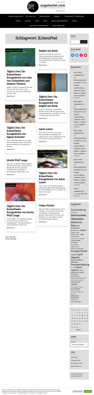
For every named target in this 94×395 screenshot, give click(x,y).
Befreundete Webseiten (60, 21)
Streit (37, 21)
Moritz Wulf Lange (17, 160)
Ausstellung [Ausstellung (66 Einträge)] (74, 212)
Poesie (18, 21)
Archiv (73, 342)
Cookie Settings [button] (77, 391)
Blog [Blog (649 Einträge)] (73, 225)
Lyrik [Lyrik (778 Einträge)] (80, 254)
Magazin (57, 16)
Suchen (83, 42)
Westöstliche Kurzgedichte (14, 50)
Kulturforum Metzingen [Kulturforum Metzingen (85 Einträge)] (77, 248)
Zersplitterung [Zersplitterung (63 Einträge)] (74, 299)
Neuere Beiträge (10, 239)
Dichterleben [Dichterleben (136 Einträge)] (75, 228)
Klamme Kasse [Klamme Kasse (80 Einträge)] (75, 246)
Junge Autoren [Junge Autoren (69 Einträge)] (75, 244)
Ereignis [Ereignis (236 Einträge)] (83, 230)
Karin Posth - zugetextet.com (79, 161)
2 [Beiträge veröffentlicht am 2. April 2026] (79, 313)
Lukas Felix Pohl (81, 194)
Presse (74, 21)
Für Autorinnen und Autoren (46, 152)
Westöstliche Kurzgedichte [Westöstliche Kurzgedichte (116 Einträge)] (75, 297)
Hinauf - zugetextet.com (79, 190)
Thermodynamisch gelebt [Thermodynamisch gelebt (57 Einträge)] (77, 287)
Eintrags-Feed (75, 360)
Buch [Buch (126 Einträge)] (78, 226)
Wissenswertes (45, 16)
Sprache (28, 21)
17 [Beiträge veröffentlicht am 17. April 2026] (82, 318)
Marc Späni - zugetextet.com (79, 132)
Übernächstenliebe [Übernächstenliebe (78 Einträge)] (76, 301)
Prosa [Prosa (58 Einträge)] (72, 267)
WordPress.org (76, 366)
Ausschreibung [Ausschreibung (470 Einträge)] (78, 210)
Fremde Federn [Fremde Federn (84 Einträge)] (75, 234)
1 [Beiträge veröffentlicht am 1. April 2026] (77, 313)
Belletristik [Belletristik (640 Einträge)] (76, 222)
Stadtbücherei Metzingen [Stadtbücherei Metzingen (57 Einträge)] (77, 280)
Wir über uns (30, 16)
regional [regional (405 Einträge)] (75, 270)
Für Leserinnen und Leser (13, 107)
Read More (11, 96)
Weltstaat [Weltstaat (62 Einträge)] (73, 294)
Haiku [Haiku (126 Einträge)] (82, 234)
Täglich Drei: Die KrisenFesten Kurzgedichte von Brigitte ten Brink (48, 101)
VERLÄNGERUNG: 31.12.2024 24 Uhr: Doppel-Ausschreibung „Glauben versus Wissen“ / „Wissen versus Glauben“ (80, 88)
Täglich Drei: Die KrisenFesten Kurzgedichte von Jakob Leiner (52, 178)
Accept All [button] (88, 391)
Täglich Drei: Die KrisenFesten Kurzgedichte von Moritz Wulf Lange (20, 211)
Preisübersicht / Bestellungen (74, 16)
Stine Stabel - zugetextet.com (79, 103)
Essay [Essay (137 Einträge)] (73, 232)
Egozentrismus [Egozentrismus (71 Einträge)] (75, 230)
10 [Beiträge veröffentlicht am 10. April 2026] (82, 315)
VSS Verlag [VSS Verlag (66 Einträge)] (74, 292)
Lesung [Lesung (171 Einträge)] (73, 254)
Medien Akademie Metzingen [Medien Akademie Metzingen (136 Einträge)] (77, 261)
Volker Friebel (46, 205)
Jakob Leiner (46, 129)
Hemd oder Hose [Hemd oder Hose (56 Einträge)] (75, 238)
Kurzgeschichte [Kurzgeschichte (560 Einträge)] (79, 251)
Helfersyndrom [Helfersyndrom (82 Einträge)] (75, 236)
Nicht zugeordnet (59, 25)
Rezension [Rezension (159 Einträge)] (74, 272)
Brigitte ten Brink (48, 51)
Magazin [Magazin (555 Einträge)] (75, 257)
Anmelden (74, 357)
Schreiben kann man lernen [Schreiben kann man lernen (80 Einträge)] (78, 278)
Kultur (45, 21)
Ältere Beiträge (10, 237)
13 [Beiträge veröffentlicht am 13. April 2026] (72, 318)
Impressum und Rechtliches (38, 25)
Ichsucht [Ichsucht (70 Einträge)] (82, 238)
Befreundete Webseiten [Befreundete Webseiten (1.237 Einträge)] (78, 217)
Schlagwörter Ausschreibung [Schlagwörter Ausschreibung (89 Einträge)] (75, 275)
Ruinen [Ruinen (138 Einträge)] (81, 272)
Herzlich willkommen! (15, 16)
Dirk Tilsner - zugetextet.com (79, 74)
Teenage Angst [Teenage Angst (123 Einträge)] (75, 282)
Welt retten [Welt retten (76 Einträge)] (80, 292)
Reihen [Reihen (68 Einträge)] (81, 270)
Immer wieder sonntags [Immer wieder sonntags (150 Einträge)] (76, 241)
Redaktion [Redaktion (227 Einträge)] (78, 267)
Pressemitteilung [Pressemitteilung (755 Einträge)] (80, 264)
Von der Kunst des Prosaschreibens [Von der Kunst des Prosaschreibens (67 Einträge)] (76, 289)
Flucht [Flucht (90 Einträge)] (77, 232)
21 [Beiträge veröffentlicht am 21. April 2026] (74, 321)
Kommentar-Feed (77, 363)
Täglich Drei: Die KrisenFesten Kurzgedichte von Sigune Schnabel (16, 132)
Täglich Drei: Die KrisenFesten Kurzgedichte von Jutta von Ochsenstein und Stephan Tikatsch (19, 77)
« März (78, 330)
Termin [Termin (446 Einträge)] (74, 284)
